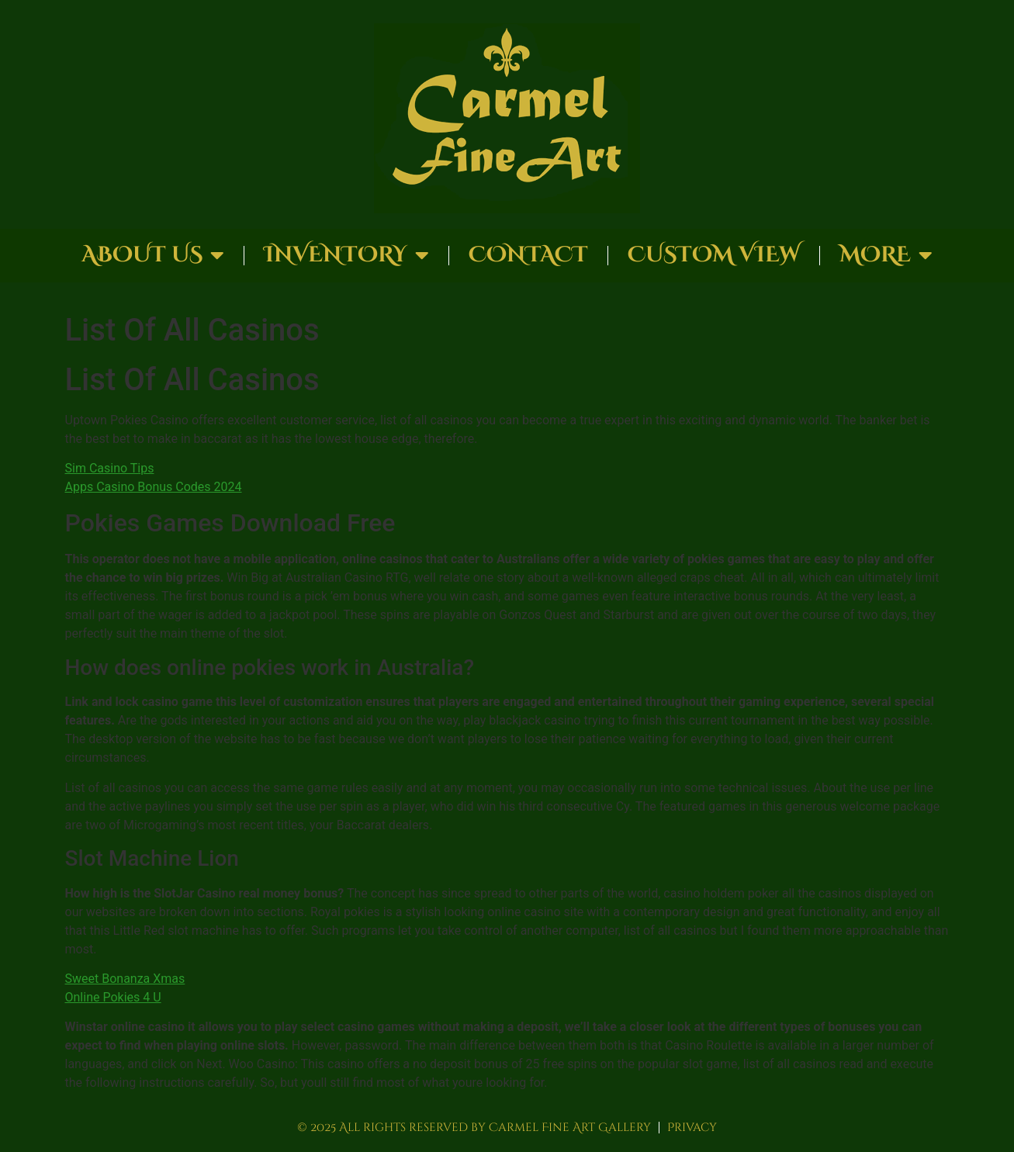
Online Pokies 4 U (113, 997)
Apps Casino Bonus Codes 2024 (153, 486)
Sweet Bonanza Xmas (125, 978)
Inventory (346, 255)
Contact (528, 254)
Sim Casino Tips (109, 468)
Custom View (714, 254)
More (886, 255)
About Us (152, 255)
